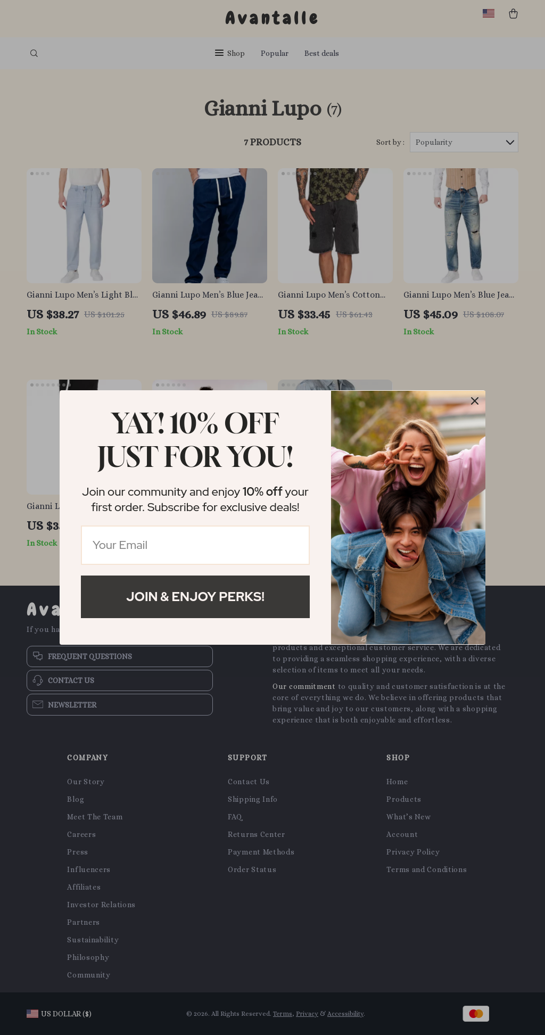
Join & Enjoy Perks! (195, 596)
